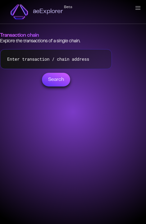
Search (56, 79)
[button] (138, 8)
